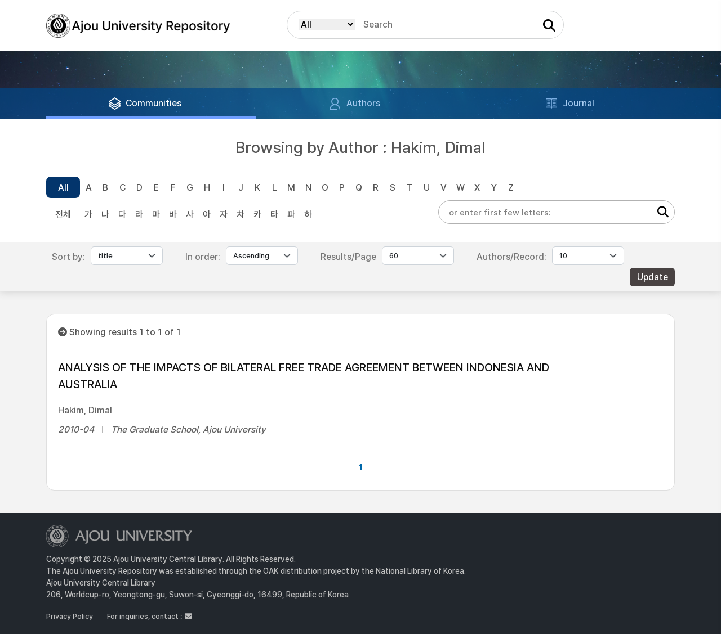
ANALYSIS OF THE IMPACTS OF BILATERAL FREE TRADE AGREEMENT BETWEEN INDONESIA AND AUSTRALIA (303, 376)
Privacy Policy (69, 616)
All (63, 187)
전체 (63, 214)
